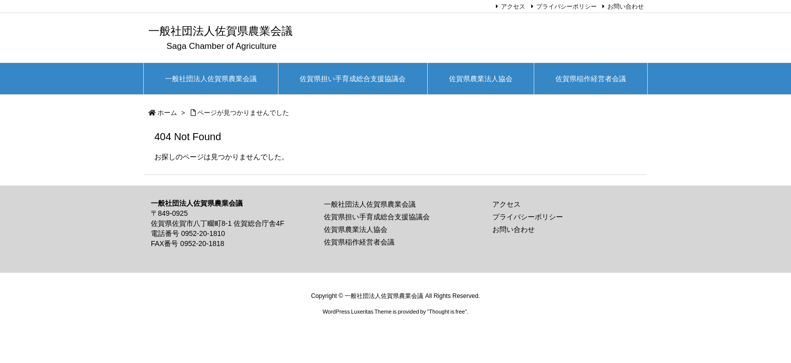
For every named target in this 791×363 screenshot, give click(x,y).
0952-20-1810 (203, 233)
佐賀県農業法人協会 (355, 229)
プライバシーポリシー (566, 6)
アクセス (513, 6)
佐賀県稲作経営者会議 (359, 242)
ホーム (167, 112)
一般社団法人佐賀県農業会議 (370, 204)
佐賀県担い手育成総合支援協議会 (377, 217)
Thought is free (447, 312)
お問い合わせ (625, 6)
